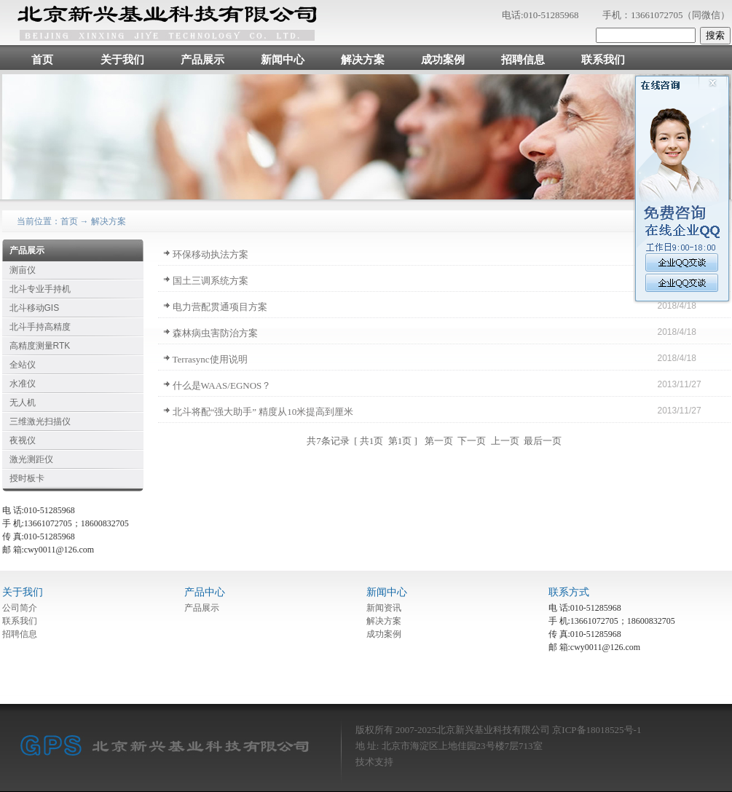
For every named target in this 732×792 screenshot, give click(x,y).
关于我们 (122, 60)
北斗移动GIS (34, 308)
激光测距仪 (31, 459)
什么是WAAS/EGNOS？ (222, 385)
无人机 (22, 402)
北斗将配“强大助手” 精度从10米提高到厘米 (263, 411)
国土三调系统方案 (210, 280)
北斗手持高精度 (40, 327)
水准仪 (22, 384)
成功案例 (443, 60)
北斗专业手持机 (40, 289)
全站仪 (22, 365)
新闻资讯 (383, 608)
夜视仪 (22, 440)
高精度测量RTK (40, 346)
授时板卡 (26, 478)
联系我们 (603, 60)
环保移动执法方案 (210, 254)
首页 (42, 60)
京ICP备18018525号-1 (596, 729)
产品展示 (202, 60)
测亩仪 (22, 270)
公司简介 (19, 608)
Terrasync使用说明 (210, 359)
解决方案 (363, 60)
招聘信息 (523, 60)
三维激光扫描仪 (40, 421)
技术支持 (374, 761)
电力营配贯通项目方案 (220, 306)
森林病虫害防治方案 (215, 333)
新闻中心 (282, 60)
